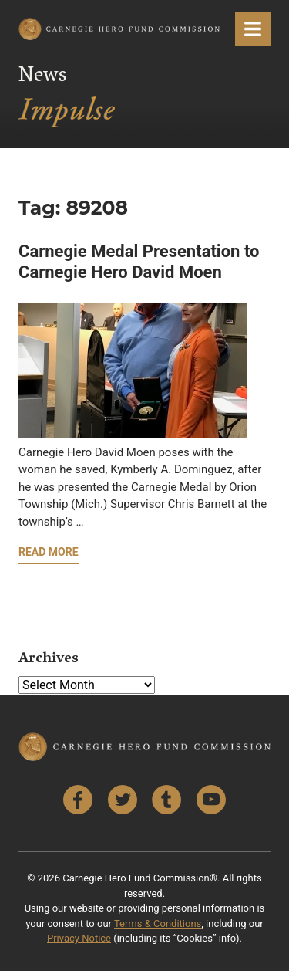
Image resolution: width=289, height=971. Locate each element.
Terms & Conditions (157, 923)
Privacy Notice (79, 938)
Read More (48, 552)
